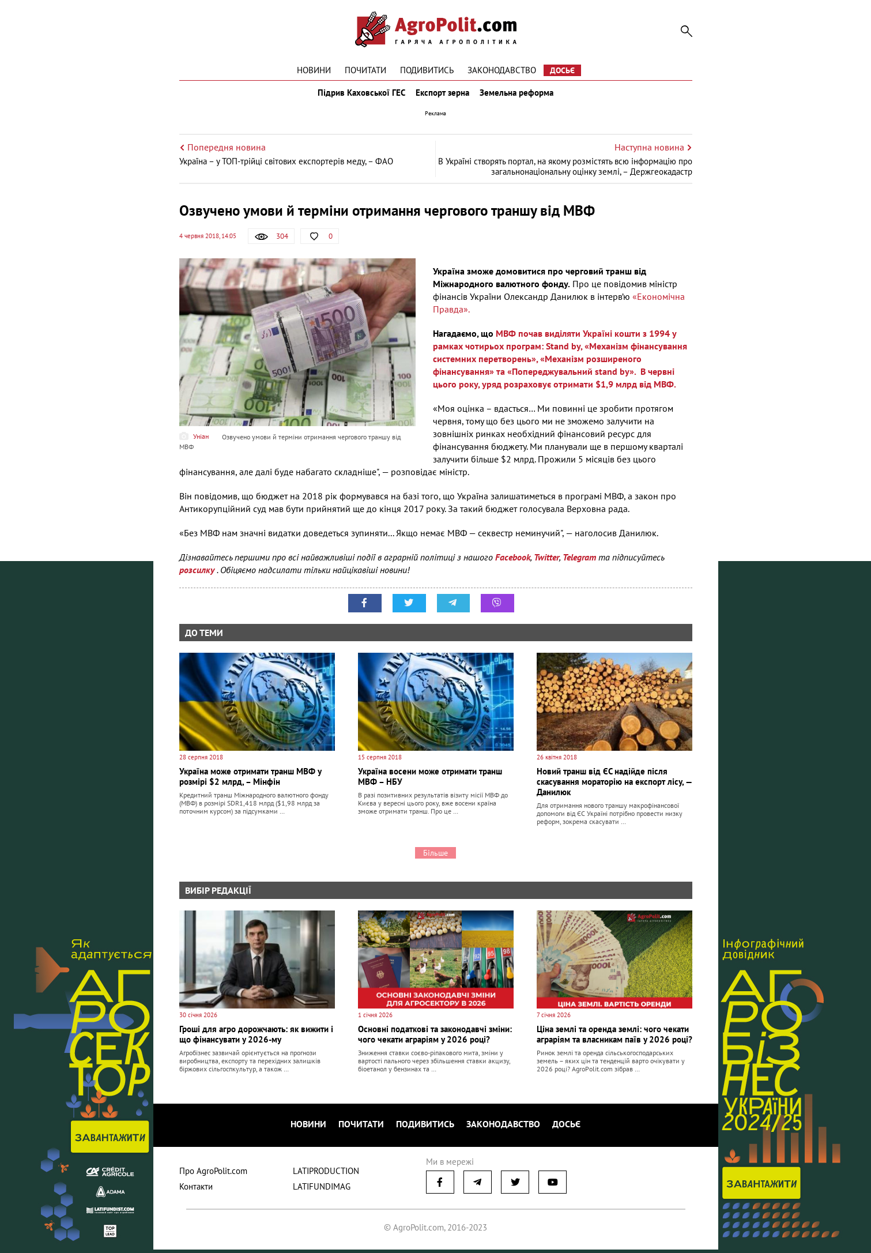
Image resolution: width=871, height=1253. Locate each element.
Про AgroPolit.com (213, 1174)
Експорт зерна (442, 97)
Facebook (512, 565)
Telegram (579, 565)
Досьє (562, 70)
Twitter (546, 565)
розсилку (198, 578)
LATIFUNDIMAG (321, 1189)
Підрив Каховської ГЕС (358, 97)
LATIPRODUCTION (326, 1174)
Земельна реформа (520, 97)
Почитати (365, 70)
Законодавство (501, 70)
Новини (314, 70)
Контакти (196, 1189)
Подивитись (427, 70)
